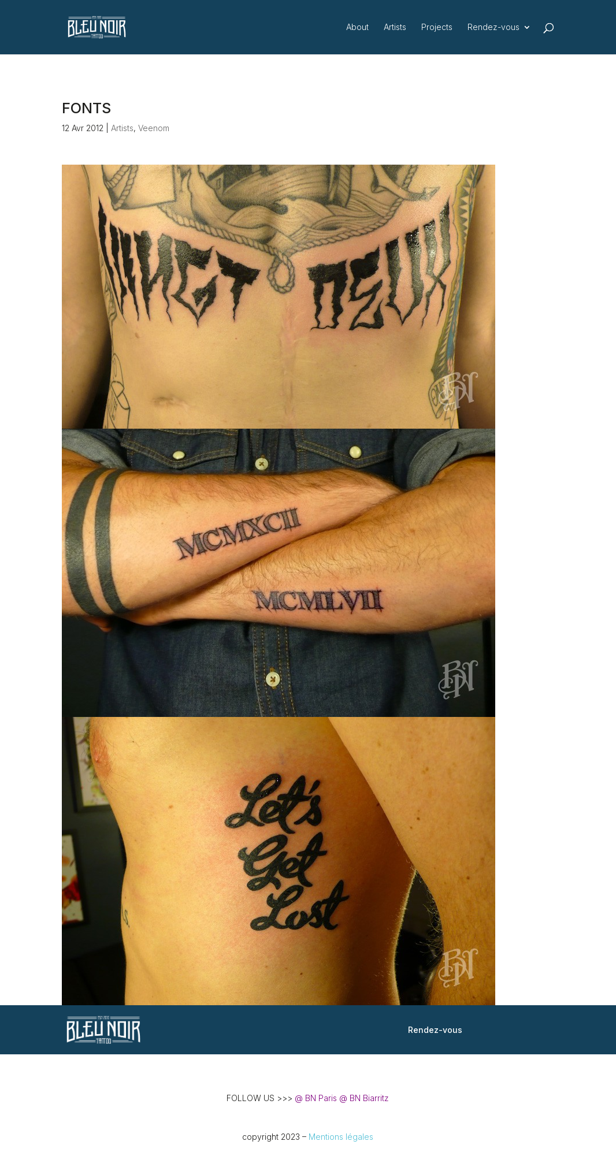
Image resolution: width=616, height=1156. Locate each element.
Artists (395, 27)
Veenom (153, 128)
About (357, 27)
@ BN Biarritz (364, 1098)
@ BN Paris (316, 1098)
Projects (436, 27)
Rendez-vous (493, 27)
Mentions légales (341, 1137)
